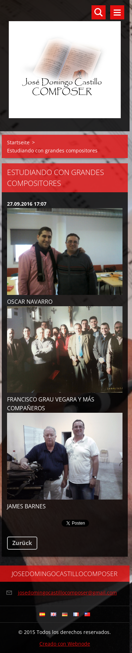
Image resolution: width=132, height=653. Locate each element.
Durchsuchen (99, 12)
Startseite (18, 142)
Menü (117, 12)
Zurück (22, 543)
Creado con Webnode (64, 643)
